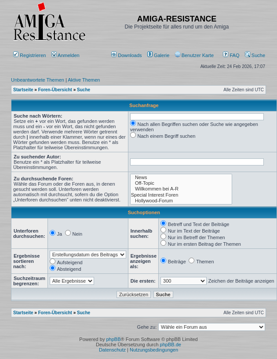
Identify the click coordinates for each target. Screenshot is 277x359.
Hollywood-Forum (181, 201)
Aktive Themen (84, 80)
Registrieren (29, 55)
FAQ (231, 55)
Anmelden (66, 55)
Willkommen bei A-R (181, 189)
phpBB (113, 339)
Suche (255, 55)
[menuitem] (127, 55)
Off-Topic (181, 183)
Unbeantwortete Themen (37, 80)
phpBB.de (170, 344)
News (181, 177)
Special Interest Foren (181, 195)
